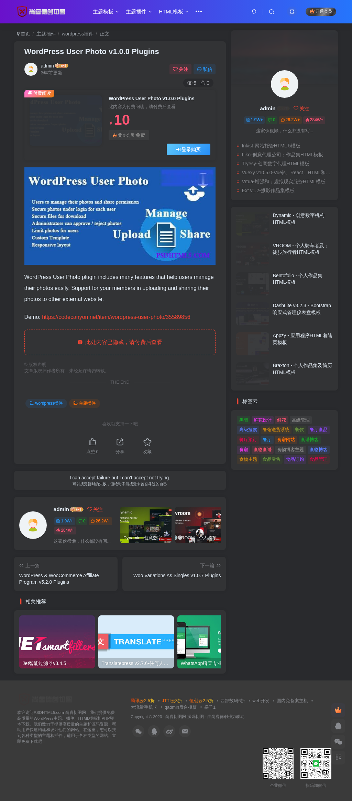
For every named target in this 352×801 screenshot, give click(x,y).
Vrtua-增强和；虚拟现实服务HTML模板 (284, 181)
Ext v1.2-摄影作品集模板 (268, 190)
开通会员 (321, 11)
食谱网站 (286, 439)
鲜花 (281, 420)
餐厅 (267, 439)
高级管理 (301, 420)
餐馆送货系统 (276, 429)
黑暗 (243, 420)
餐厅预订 (248, 439)
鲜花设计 (263, 420)
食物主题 (248, 459)
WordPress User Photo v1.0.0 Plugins (91, 51)
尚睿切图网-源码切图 (184, 716)
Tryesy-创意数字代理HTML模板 (275, 163)
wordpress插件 (78, 34)
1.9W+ (64, 521)
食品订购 (295, 459)
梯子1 (210, 707)
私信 (205, 69)
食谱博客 (310, 439)
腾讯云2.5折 (143, 700)
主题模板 (106, 11)
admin (47, 66)
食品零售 (271, 459)
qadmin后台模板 (181, 707)
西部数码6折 (232, 700)
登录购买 (188, 149)
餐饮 (299, 429)
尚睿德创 (219, 716)
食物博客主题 (290, 449)
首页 (24, 34)
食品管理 (319, 459)
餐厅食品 (319, 429)
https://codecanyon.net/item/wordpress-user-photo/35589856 (116, 317)
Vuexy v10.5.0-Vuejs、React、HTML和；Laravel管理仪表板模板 (288, 172)
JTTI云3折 (172, 700)
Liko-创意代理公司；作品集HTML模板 (282, 154)
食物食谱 (263, 449)
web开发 (261, 700)
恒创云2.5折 (201, 700)
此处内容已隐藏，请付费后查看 (120, 342)
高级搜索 (248, 429)
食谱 (243, 449)
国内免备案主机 (292, 700)
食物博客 (319, 449)
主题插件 (139, 11)
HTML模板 (174, 11)
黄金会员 (129, 135)
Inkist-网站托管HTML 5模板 (271, 145)
